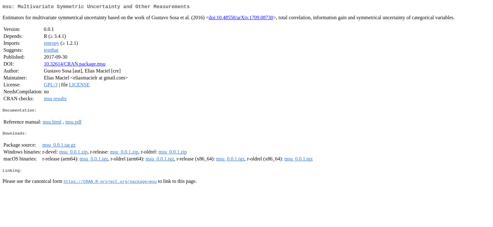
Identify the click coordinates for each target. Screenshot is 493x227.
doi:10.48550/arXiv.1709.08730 (241, 18)
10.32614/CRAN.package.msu (74, 65)
